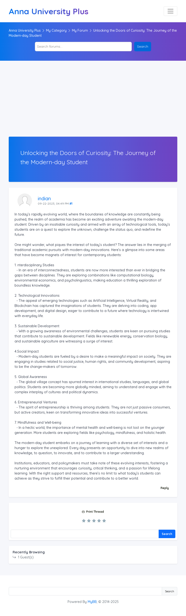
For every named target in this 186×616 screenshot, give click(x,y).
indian (44, 198)
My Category (56, 30)
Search (167, 534)
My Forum (80, 30)
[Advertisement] (93, 100)
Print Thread (93, 511)
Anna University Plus (25, 30)
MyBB (92, 602)
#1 (71, 203)
